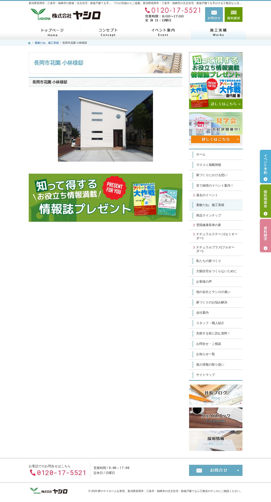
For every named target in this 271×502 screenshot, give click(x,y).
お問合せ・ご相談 (208, 344)
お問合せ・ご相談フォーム (215, 470)
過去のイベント (207, 195)
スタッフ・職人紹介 (210, 323)
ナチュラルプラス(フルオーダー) (215, 249)
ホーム (201, 154)
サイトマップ (205, 374)
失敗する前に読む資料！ (213, 333)
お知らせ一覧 (205, 354)
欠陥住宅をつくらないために (216, 271)
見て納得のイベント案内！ (215, 185)
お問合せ (214, 14)
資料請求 (233, 14)
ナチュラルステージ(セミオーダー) (217, 236)
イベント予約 (265, 166)
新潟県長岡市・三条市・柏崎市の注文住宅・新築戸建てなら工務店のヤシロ (173, 491)
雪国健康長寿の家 (208, 225)
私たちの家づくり (208, 261)
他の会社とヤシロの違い (213, 292)
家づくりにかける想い (211, 175)
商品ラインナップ (208, 215)
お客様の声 (204, 281)
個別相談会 (265, 201)
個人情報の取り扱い (210, 364)
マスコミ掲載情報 (208, 165)
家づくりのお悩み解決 (211, 302)
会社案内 (202, 312)
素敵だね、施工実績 (210, 205)
